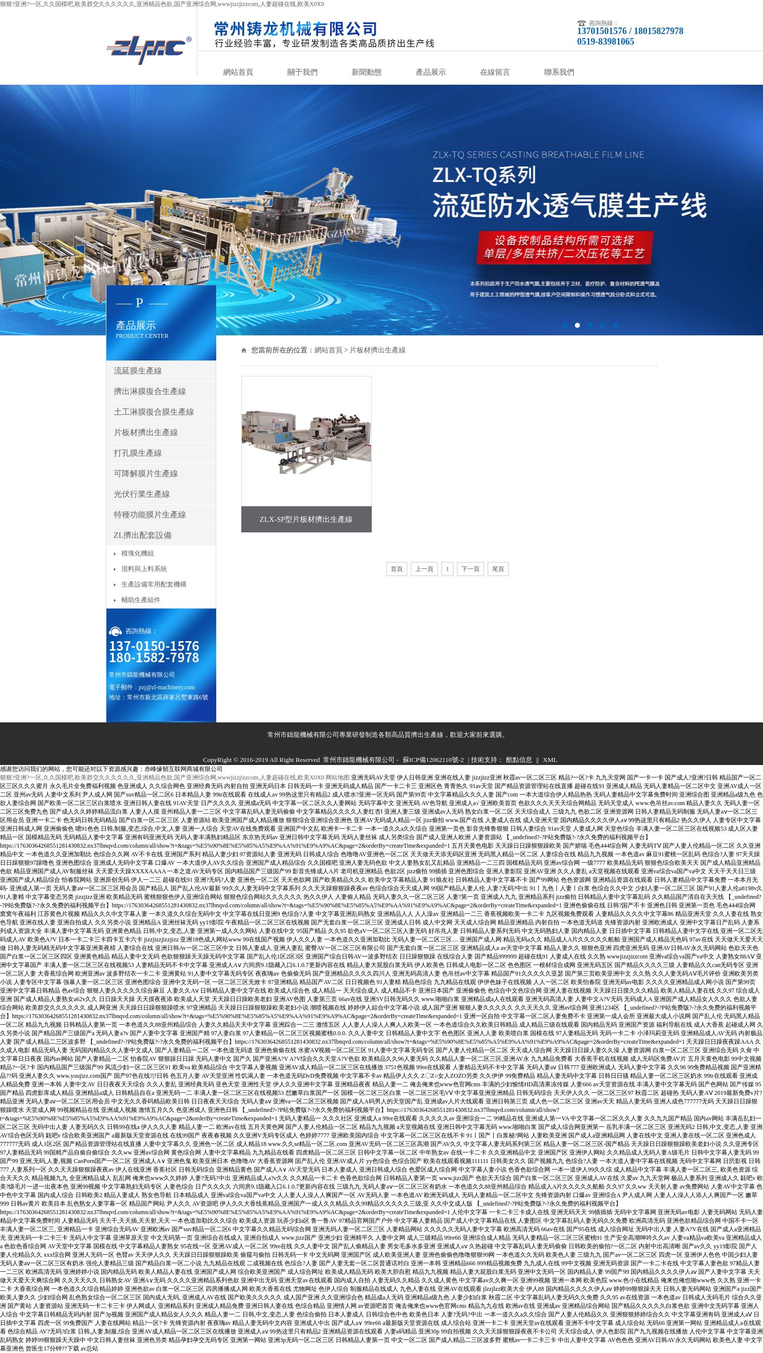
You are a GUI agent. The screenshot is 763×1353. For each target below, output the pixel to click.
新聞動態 (367, 72)
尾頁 (498, 568)
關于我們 (302, 72)
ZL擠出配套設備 (143, 535)
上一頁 (424, 568)
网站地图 (338, 777)
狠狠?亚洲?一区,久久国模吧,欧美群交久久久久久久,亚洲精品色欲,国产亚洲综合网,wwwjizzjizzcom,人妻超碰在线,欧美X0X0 (162, 4)
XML (550, 759)
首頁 (397, 568)
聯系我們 (559, 72)
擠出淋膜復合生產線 (150, 391)
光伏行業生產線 (142, 494)
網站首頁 (238, 72)
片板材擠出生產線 (378, 350)
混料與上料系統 (144, 568)
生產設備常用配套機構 (154, 584)
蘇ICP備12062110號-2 (433, 759)
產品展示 (431, 72)
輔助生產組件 (141, 600)
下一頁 (471, 568)
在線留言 (495, 72)
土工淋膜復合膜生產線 (154, 412)
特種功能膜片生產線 (150, 514)
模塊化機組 (137, 553)
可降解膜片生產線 (146, 473)
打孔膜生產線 (138, 453)
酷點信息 (519, 759)
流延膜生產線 (138, 370)
